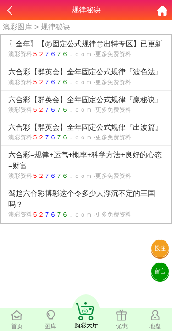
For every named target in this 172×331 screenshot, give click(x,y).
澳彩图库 (17, 27)
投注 (160, 248)
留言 (160, 271)
